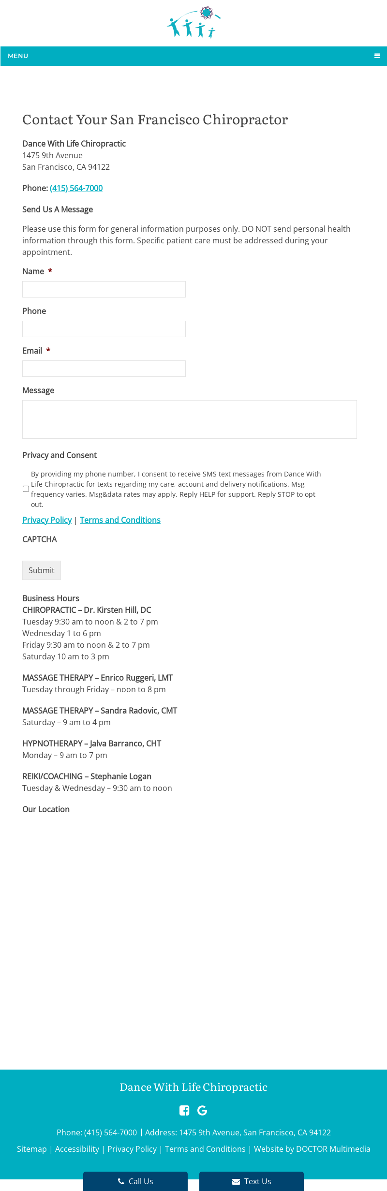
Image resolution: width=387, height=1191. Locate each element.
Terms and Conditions (120, 520)
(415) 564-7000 (76, 188)
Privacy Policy (47, 520)
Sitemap (32, 1149)
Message (38, 391)
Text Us (251, 1181)
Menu (18, 56)
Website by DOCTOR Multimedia (312, 1149)
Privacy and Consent (59, 455)
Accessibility (77, 1149)
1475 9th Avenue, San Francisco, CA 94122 (255, 1132)
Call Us (135, 1181)
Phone (34, 311)
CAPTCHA (39, 540)
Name (37, 272)
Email (36, 351)
